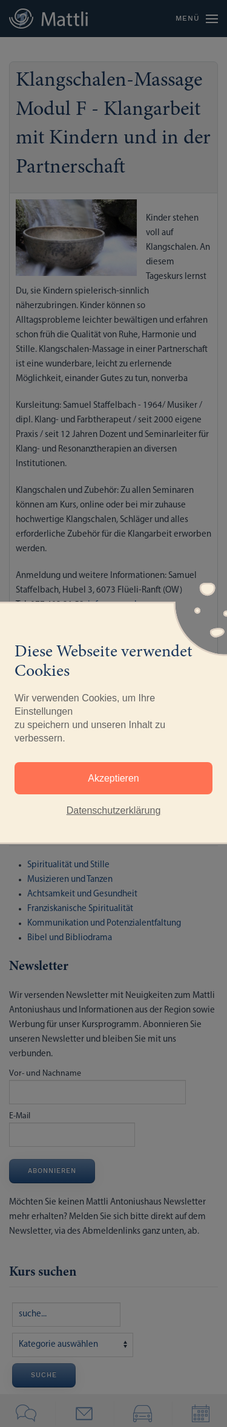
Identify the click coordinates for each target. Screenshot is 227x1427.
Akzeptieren (113, 778)
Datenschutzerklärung (114, 810)
